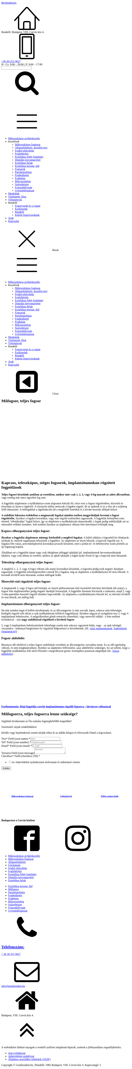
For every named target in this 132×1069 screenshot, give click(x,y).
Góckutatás (14, 866)
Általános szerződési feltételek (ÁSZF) (29, 1060)
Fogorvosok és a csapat (27, 205)
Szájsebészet (22, 184)
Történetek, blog (17, 196)
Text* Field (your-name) (15, 738)
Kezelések (13, 141)
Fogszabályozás (23, 187)
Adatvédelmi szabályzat (21, 1057)
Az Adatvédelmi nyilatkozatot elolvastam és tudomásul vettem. (46, 763)
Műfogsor (13, 890)
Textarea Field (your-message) (18, 754)
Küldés (6, 769)
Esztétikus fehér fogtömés (29, 156)
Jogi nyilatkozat (17, 1054)
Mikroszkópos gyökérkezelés (24, 138)
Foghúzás (20, 178)
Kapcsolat (13, 221)
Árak (11, 218)
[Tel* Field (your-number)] (46, 742)
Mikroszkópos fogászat (27, 144)
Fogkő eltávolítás (17, 869)
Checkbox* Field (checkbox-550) (20, 757)
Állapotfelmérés (17, 863)
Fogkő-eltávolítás (24, 150)
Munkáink (13, 193)
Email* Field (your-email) (16, 745)
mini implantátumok (101, 628)
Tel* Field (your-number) (16, 742)
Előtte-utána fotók (110, 797)
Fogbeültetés (22, 175)
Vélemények (15, 199)
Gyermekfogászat (24, 190)
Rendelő (12, 202)
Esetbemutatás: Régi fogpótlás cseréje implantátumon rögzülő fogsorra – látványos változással (56, 706)
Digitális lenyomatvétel (27, 159)
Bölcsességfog (23, 181)
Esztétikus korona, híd (27, 166)
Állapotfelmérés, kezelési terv (31, 147)
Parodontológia (23, 172)
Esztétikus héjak (24, 162)
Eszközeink (21, 208)
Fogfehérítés (22, 153)
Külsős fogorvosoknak (27, 215)
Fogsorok (20, 169)
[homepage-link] (22, 106)
